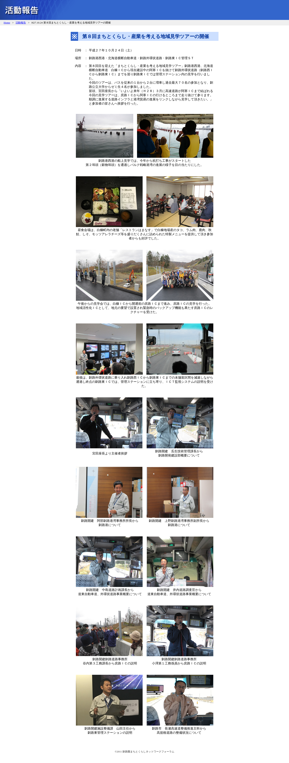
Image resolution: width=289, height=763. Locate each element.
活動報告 (21, 22)
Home (7, 22)
